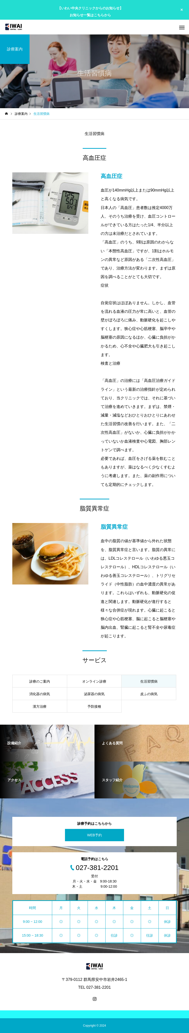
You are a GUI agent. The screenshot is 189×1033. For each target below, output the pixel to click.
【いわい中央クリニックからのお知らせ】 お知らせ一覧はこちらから (90, 11)
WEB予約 (94, 835)
